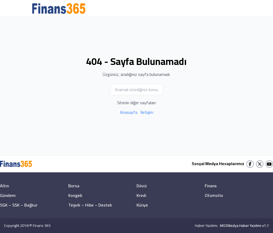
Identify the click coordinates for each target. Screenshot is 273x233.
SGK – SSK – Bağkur (19, 205)
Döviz (141, 185)
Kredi (141, 195)
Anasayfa (128, 112)
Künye (142, 205)
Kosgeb (75, 195)
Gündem (8, 195)
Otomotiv (214, 195)
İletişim (146, 112)
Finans (211, 185)
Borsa (73, 185)
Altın (4, 185)
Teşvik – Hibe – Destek (90, 205)
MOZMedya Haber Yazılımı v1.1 (244, 225)
